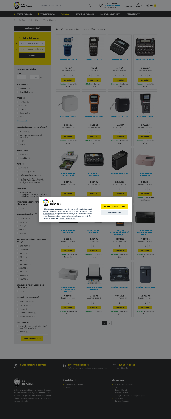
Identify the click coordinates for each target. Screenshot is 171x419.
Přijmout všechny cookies (114, 206)
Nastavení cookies (114, 212)
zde (76, 216)
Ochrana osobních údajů (67, 218)
